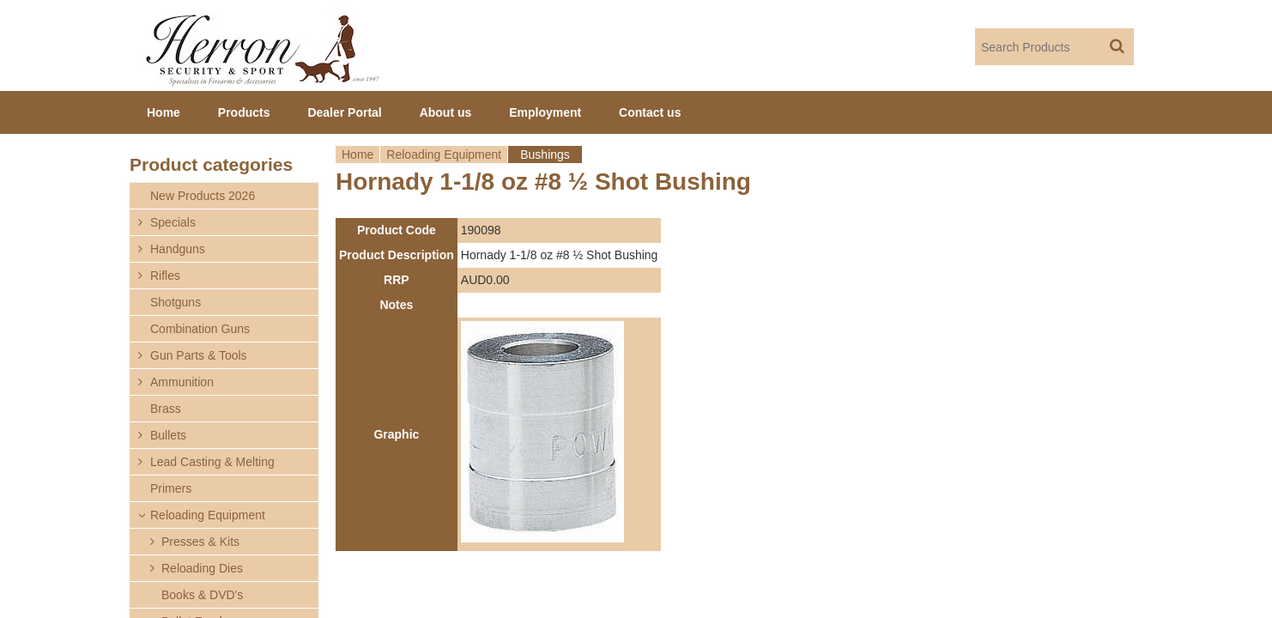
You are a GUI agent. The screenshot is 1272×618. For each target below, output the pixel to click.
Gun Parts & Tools (198, 355)
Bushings (545, 154)
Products (244, 112)
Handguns (177, 249)
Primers (170, 488)
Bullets (168, 435)
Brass (165, 408)
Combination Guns (200, 329)
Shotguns (175, 302)
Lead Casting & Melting (212, 462)
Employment (545, 112)
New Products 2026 (202, 196)
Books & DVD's (202, 595)
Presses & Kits (200, 541)
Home (357, 154)
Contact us (650, 112)
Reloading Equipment (443, 154)
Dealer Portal (344, 112)
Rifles (165, 275)
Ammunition (182, 382)
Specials (173, 222)
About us (446, 112)
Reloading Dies (202, 568)
